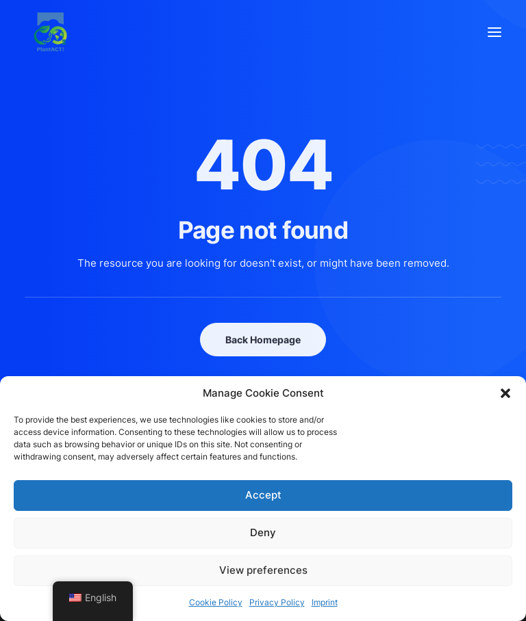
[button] (505, 393)
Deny (263, 532)
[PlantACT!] (50, 31)
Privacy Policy (277, 602)
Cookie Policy (215, 602)
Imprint (325, 602)
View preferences (263, 570)
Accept (263, 494)
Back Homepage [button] (263, 339)
